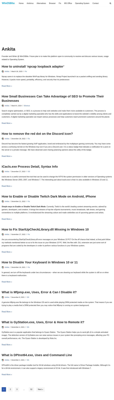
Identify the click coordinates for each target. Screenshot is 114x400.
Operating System (82, 3)
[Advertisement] (57, 29)
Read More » (7, 86)
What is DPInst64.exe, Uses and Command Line (37, 355)
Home (21, 3)
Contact (96, 3)
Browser (52, 3)
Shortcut (27, 106)
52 (31, 389)
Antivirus (30, 3)
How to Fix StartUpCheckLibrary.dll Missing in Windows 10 (45, 229)
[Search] (110, 3)
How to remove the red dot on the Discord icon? (37, 133)
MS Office (68, 3)
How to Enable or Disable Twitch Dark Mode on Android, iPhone (49, 196)
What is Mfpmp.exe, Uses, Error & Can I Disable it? (39, 292)
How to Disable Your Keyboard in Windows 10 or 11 (40, 262)
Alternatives (41, 3)
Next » (40, 389)
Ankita (7, 71)
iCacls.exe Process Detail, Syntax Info (30, 166)
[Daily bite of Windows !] (8, 3)
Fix (60, 3)
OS (29, 171)
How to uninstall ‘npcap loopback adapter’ (33, 66)
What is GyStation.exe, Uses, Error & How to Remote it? (43, 322)
